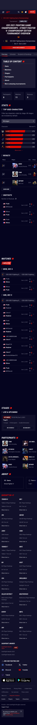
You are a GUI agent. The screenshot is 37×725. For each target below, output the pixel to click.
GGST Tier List (23, 569)
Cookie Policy (28, 688)
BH (2, 562)
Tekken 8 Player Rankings (8, 503)
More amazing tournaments (15, 84)
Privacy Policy (17, 688)
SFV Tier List (5, 635)
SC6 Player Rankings (7, 582)
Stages (7, 73)
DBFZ (21, 547)
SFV (3, 628)
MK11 (21, 628)
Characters (26, 699)
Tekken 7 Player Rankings (8, 550)
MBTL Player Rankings (25, 615)
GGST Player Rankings (25, 566)
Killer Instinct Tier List (7, 603)
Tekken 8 (5, 499)
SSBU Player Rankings (25, 534)
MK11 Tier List (23, 635)
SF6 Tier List (5, 522)
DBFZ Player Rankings (25, 550)
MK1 (20, 499)
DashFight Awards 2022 (8, 654)
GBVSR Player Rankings (25, 518)
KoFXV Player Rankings (8, 615)
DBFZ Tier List (23, 554)
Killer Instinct (7, 594)
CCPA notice (5, 692)
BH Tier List (5, 569)
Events (3, 699)
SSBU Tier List (23, 538)
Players (10, 699)
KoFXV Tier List (6, 619)
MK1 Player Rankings (25, 503)
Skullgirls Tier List (24, 585)
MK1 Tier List (22, 506)
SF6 (3, 515)
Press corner (25, 692)
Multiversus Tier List (24, 601)
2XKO (3, 531)
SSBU (21, 531)
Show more (6, 510)
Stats (7, 66)
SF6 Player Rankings (7, 518)
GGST (21, 562)
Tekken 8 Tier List (6, 506)
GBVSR (21, 515)
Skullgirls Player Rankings (26, 582)
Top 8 (5, 420)
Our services (14, 692)
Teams (17, 699)
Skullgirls (23, 578)
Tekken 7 (5, 547)
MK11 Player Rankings (25, 631)
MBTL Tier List (23, 619)
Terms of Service (6, 688)
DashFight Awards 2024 (7, 647)
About (7, 80)
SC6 (3, 578)
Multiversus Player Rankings (27, 597)
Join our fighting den (11, 661)
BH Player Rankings (7, 566)
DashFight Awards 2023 (8, 651)
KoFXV (4, 612)
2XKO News (5, 538)
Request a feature (15, 695)
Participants (9, 77)
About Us (4, 695)
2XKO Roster (5, 534)
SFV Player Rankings (7, 631)
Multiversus (23, 594)
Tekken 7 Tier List (6, 554)
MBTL (21, 612)
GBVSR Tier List (23, 522)
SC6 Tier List (5, 585)
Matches (8, 70)
